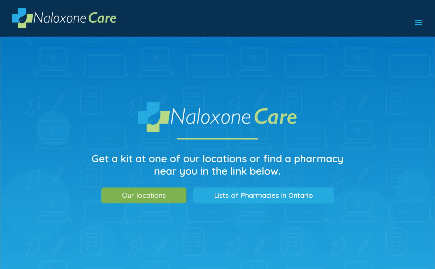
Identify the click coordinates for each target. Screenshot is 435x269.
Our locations (144, 195)
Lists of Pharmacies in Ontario (263, 195)
